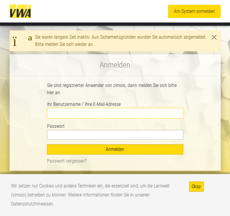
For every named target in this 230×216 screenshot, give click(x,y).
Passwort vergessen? (67, 161)
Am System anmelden (194, 11)
